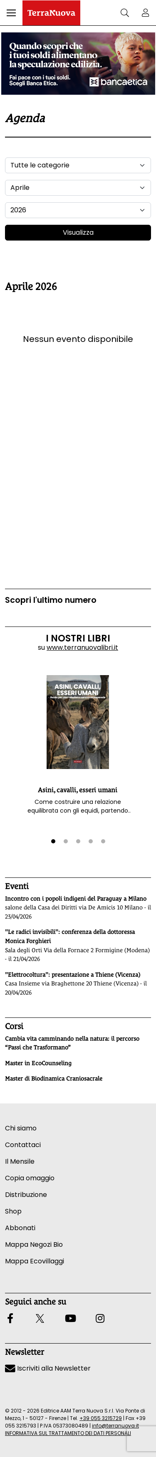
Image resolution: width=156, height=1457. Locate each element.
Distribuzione (26, 1194)
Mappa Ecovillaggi (34, 1261)
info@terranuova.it (115, 1425)
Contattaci (23, 1145)
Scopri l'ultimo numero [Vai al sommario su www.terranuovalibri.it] (51, 600)
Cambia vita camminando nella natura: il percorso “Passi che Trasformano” (72, 1043)
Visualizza (78, 232)
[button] (11, 12)
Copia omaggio (29, 1178)
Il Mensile (20, 1161)
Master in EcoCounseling (38, 1063)
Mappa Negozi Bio (34, 1244)
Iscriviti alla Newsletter (48, 1368)
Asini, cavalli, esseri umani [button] (77, 790)
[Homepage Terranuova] (51, 12)
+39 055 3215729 (100, 1418)
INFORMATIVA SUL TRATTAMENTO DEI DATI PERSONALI (68, 1433)
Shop (13, 1211)
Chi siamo (21, 1128)
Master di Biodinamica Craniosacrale (53, 1078)
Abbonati (20, 1228)
